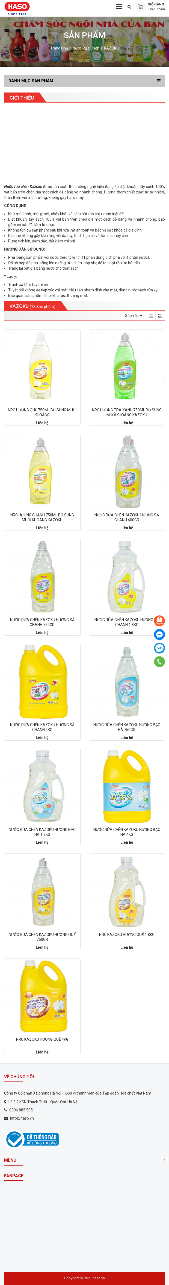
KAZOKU (111, 48)
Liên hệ (42, 423)
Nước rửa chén (86, 48)
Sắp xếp (133, 315)
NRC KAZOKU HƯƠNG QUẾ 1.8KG (127, 934)
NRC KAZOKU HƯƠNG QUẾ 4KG (42, 1039)
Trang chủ (59, 48)
